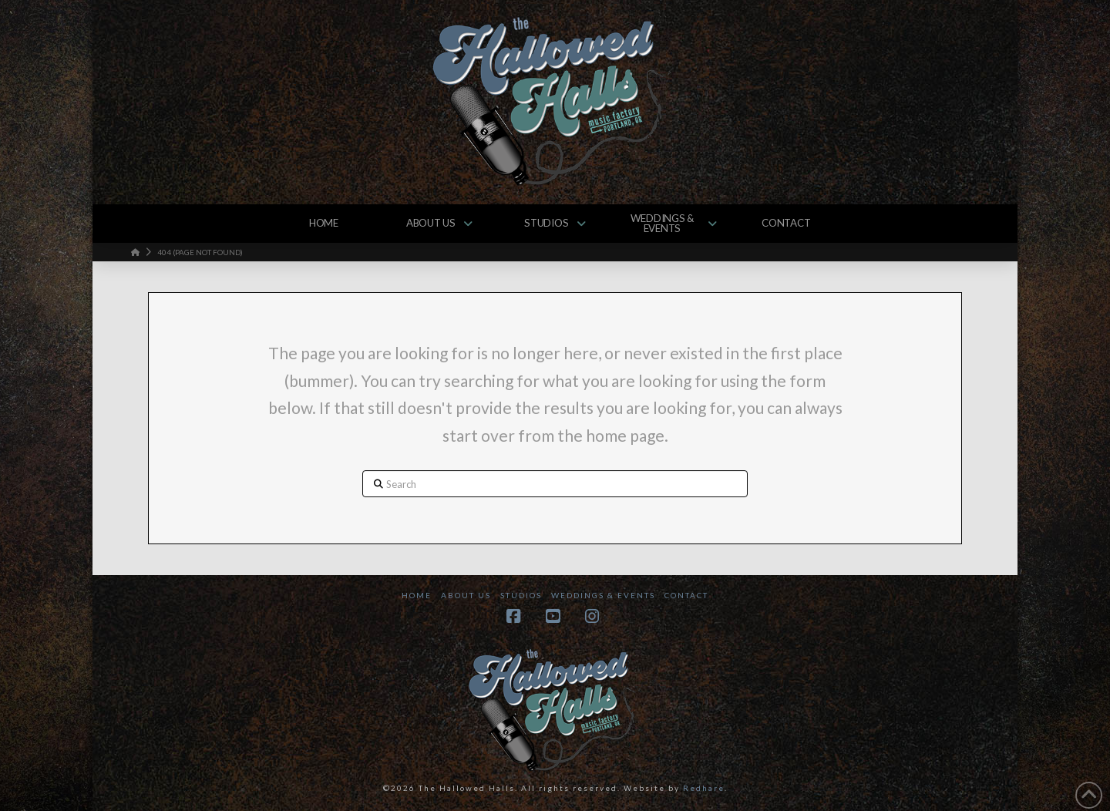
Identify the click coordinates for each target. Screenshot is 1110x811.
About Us (466, 595)
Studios (521, 595)
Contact (686, 595)
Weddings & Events (603, 595)
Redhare (704, 787)
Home (417, 595)
